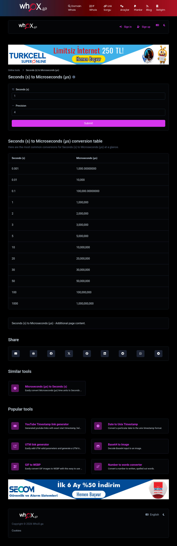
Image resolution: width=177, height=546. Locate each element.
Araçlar (124, 8)
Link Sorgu (108, 8)
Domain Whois (74, 8)
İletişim (160, 8)
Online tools (14, 70)
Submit (88, 123)
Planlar (138, 8)
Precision (19, 105)
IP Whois (93, 8)
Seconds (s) (20, 89)
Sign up (143, 26)
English (152, 514)
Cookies (16, 530)
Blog (149, 8)
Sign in (125, 26)
